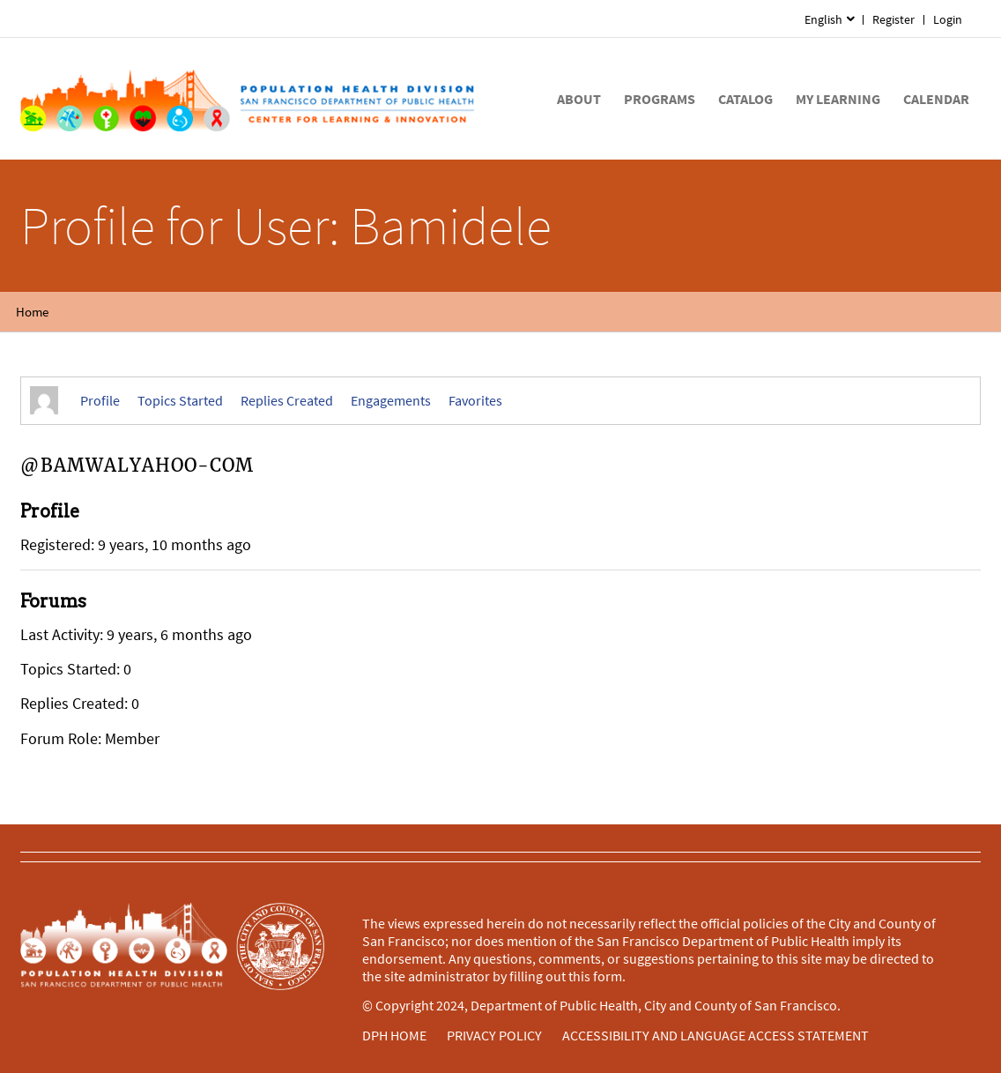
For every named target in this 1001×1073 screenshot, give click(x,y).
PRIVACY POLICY (494, 1035)
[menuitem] (948, 20)
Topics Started (180, 400)
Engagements (391, 400)
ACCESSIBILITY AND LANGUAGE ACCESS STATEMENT (715, 1035)
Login (947, 19)
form (607, 976)
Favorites (475, 400)
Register (893, 19)
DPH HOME (394, 1035)
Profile (100, 400)
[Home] (247, 99)
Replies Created (287, 400)
